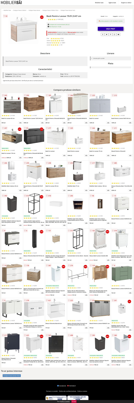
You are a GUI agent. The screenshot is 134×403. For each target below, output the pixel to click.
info (20, 122)
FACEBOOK (61, 386)
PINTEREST (71, 386)
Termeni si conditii (52, 391)
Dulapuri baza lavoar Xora (68, 10)
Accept (74, 401)
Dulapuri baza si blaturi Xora (50, 10)
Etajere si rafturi (126, 3)
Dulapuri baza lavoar (34, 10)
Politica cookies (82, 391)
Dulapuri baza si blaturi (19, 10)
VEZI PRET (110, 28)
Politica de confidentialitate (67, 391)
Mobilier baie (99, 3)
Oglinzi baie (112, 3)
